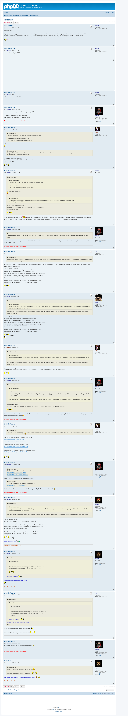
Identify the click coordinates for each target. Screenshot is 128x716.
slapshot (97, 504)
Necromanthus (61, 707)
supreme (97, 25)
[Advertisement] (59, 75)
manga (96, 302)
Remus (96, 132)
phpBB (53, 709)
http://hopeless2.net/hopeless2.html (14, 439)
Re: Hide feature (9, 48)
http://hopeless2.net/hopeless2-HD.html (15, 441)
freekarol (97, 115)
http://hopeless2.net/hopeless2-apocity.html (16, 446)
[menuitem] (6, 12)
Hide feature (8, 20)
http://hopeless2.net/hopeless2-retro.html (15, 452)
